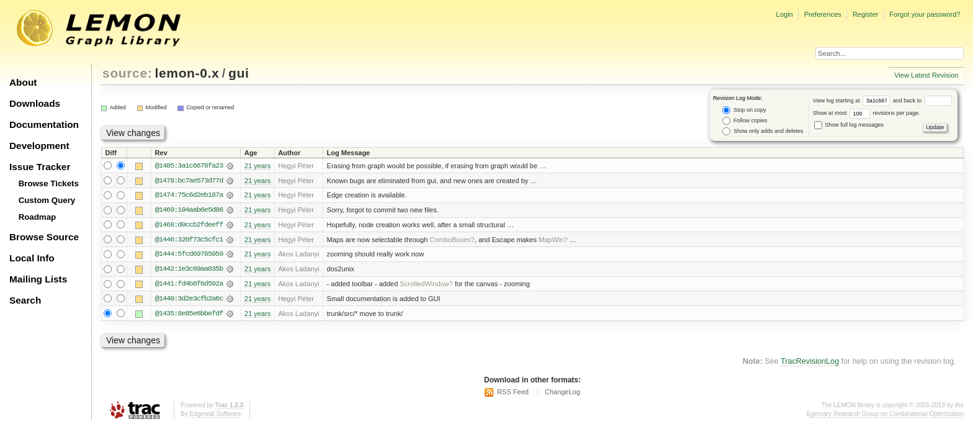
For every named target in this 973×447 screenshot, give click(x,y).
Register (866, 14)
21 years (257, 165)
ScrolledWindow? (426, 285)
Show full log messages (849, 125)
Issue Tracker (39, 166)
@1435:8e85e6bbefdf (189, 315)
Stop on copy (744, 110)
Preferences (822, 14)
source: (127, 73)
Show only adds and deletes (762, 131)
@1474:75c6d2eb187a (189, 196)
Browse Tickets (49, 183)
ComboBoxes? (451, 240)
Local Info (32, 258)
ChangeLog (562, 393)
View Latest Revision (926, 75)
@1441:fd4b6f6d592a (189, 285)
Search (25, 300)
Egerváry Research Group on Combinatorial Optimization (885, 415)
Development (39, 145)
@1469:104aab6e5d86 (189, 210)
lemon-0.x (187, 73)
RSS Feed (513, 393)
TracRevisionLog (810, 363)
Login (784, 14)
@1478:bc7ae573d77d (189, 181)
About (23, 82)
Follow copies (744, 121)
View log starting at (853, 100)
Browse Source (44, 237)
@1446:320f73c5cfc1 (189, 240)
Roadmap (37, 217)
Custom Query (47, 200)
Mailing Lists (38, 279)
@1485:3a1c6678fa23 (189, 166)
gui (238, 73)
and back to (922, 100)
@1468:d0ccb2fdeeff (189, 225)
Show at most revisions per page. (866, 113)
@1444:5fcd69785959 (189, 255)
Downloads (34, 103)
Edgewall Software (215, 415)
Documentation (44, 124)
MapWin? (553, 240)
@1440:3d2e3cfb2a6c (189, 300)
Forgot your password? (924, 14)
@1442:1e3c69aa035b (189, 270)
